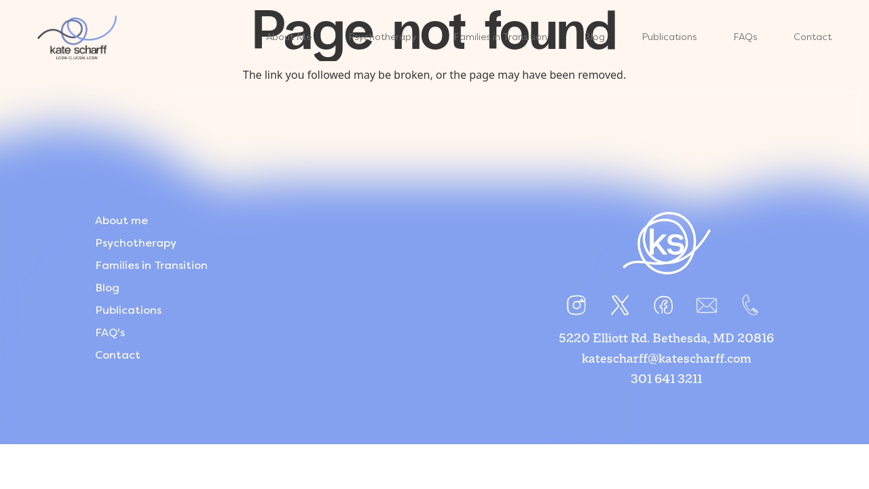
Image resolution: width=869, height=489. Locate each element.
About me (121, 220)
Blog (107, 287)
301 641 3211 (666, 379)
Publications (128, 310)
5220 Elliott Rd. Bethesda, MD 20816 (666, 339)
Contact (118, 354)
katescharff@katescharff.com (667, 359)
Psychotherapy (136, 242)
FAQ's (110, 332)
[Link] (77, 38)
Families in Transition (151, 265)
